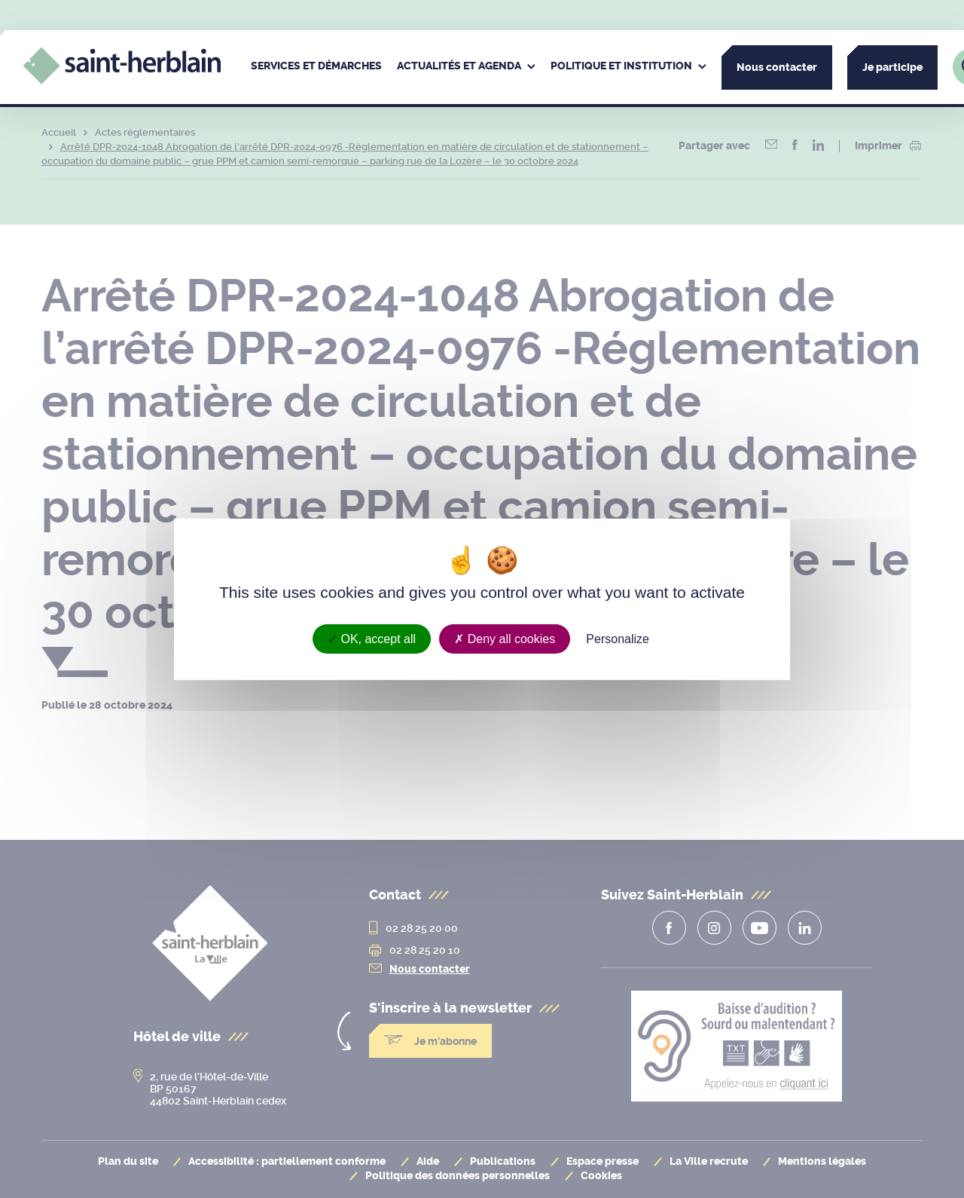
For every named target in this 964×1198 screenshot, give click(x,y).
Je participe (892, 67)
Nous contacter (777, 67)
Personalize (617, 638)
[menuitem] (316, 67)
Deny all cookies (504, 638)
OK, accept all (372, 638)
